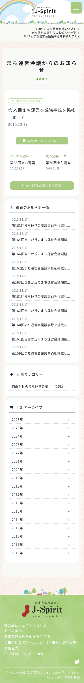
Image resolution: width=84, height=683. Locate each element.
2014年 (17, 519)
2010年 (17, 553)
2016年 (17, 502)
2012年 (17, 536)
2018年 (17, 486)
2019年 (17, 477)
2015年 (17, 511)
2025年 (17, 427)
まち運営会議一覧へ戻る (41, 185)
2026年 (17, 419)
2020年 (17, 469)
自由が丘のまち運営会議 (26, 101)
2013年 (17, 527)
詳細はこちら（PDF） (41, 141)
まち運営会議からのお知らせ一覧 (54, 33)
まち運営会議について (61, 29)
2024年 (17, 436)
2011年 (17, 544)
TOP (39, 29)
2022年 (17, 452)
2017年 (17, 494)
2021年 (17, 461)
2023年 (17, 444)
